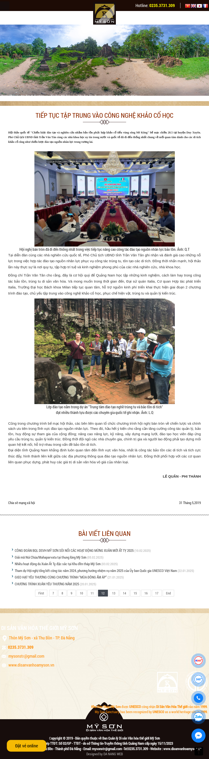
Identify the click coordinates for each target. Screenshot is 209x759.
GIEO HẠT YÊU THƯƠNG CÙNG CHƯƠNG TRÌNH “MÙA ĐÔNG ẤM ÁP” (61, 577)
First (41, 593)
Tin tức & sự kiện (33, 96)
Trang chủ (8, 96)
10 (81, 593)
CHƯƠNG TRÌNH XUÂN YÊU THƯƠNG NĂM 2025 (47, 584)
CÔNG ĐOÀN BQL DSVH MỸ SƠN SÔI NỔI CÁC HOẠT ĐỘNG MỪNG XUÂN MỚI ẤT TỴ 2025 (74, 550)
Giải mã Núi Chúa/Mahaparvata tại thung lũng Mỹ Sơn (50, 557)
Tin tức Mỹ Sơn (61, 96)
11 (92, 593)
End (168, 593)
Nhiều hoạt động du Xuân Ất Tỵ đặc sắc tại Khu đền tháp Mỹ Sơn (58, 563)
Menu (4, 6)
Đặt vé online (26, 745)
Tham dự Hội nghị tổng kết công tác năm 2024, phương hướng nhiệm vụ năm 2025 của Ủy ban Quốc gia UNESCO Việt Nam (96, 570)
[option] (104, 60)
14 (124, 593)
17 (156, 593)
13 (113, 593)
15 (135, 593)
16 (146, 593)
